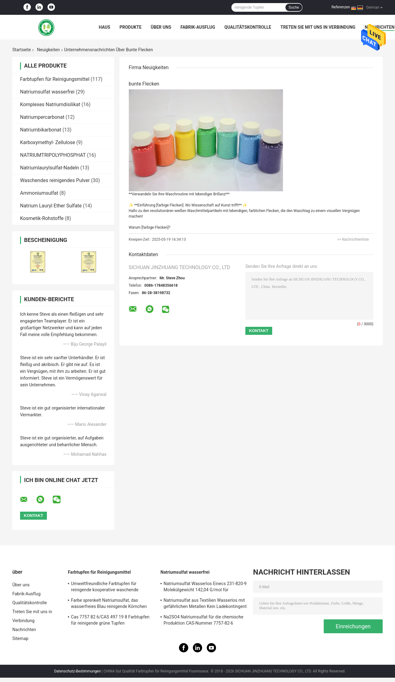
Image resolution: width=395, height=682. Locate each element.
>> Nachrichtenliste (353, 239)
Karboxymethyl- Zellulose (47, 142)
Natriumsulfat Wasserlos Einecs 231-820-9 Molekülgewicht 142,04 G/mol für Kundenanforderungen (205, 587)
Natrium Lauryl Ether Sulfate (51, 206)
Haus (104, 27)
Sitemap (20, 638)
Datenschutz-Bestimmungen (77, 671)
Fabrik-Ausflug (198, 27)
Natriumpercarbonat (42, 117)
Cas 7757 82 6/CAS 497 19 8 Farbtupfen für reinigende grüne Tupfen (110, 620)
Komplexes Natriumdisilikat (50, 104)
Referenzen (340, 7)
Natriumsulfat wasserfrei (47, 92)
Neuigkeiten (48, 49)
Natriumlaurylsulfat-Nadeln (49, 168)
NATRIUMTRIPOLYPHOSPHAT (53, 155)
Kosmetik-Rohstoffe (42, 218)
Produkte (130, 27)
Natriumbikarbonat (40, 130)
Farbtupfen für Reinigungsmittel (54, 79)
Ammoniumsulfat (39, 193)
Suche (294, 7)
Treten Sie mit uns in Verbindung (318, 27)
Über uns (161, 27)
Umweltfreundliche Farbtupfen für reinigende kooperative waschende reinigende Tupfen (104, 587)
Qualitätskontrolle (247, 27)
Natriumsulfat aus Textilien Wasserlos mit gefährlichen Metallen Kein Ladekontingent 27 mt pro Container (205, 604)
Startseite (21, 49)
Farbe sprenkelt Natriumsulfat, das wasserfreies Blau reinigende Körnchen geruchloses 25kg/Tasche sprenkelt (109, 604)
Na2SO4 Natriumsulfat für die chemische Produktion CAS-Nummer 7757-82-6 (203, 620)
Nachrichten (24, 629)
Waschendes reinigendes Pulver (55, 180)
